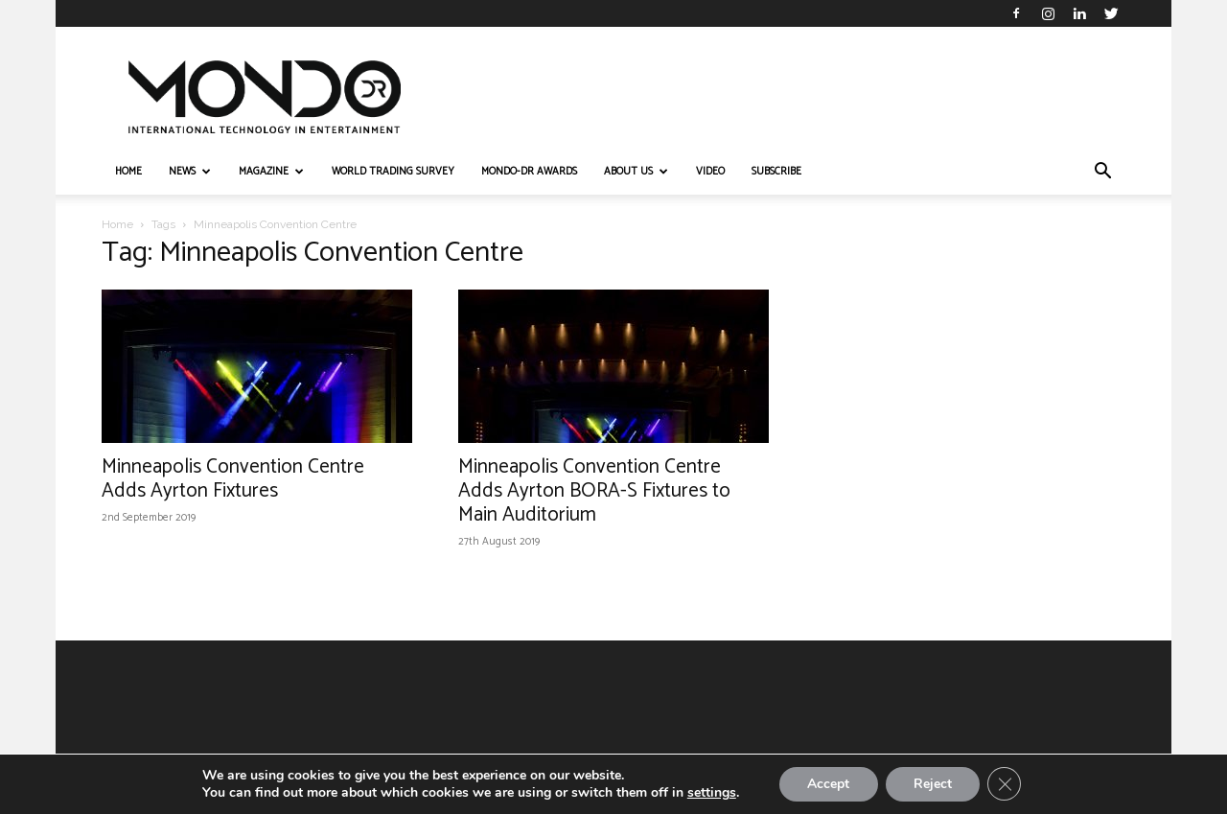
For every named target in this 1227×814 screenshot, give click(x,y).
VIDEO (710, 171)
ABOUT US (636, 171)
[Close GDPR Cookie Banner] (1005, 784)
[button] (1102, 173)
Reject (933, 784)
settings (709, 793)
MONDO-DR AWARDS (529, 171)
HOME (128, 171)
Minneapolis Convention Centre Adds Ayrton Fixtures (233, 479)
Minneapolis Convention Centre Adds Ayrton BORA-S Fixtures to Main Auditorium (594, 491)
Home (117, 224)
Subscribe (776, 171)
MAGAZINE (271, 171)
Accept (827, 784)
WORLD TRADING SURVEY (393, 171)
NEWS (190, 171)
